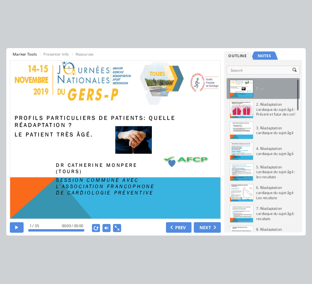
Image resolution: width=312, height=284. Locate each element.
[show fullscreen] (117, 228)
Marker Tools (25, 53)
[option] (263, 88)
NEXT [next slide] (205, 227)
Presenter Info (56, 53)
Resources (85, 53)
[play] (17, 227)
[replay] (96, 228)
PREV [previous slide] (180, 227)
